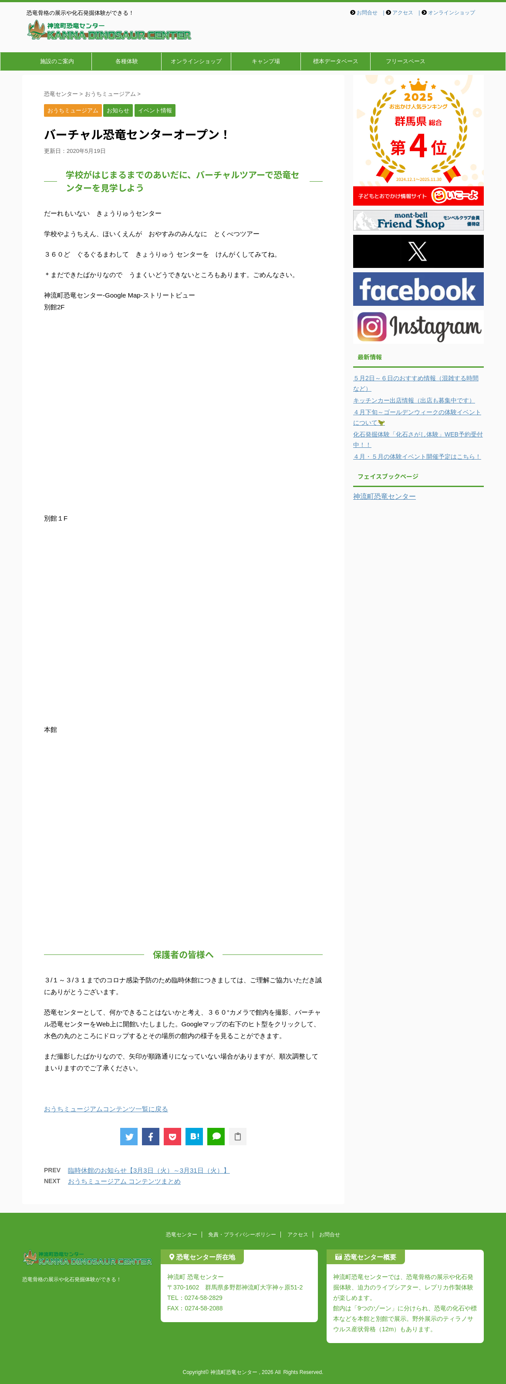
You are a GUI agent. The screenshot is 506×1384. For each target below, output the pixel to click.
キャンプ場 (266, 61)
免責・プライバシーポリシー (242, 1235)
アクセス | (406, 13)
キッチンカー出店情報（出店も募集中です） (414, 400)
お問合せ (329, 1235)
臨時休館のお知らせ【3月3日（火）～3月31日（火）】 (149, 1170)
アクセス (297, 1235)
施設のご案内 (57, 61)
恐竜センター (181, 1235)
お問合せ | (370, 13)
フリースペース (405, 61)
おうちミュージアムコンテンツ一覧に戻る (106, 1109)
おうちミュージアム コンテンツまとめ (124, 1181)
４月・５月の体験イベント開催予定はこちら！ (417, 456)
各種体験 (126, 61)
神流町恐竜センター (384, 496)
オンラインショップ (451, 13)
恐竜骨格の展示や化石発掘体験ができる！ (71, 1279)
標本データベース (335, 61)
